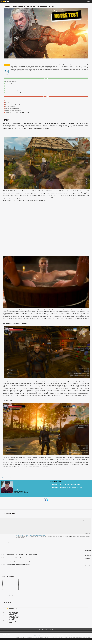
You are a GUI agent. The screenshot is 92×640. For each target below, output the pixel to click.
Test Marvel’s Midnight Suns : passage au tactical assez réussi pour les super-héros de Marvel (68, 487)
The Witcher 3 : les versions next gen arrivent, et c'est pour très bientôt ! (15, 565)
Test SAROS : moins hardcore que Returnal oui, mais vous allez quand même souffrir (14, 606)
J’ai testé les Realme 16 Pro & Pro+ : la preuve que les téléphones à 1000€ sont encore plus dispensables (14, 618)
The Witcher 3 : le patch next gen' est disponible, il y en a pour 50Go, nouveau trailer (17, 558)
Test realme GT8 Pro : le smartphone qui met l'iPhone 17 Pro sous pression (13, 610)
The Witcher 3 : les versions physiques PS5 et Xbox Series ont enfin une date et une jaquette (19, 555)
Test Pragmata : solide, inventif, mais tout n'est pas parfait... (13, 614)
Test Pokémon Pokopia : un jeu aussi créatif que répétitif (13, 622)
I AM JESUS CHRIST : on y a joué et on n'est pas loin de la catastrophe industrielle (65, 485)
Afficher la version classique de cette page (46, 630)
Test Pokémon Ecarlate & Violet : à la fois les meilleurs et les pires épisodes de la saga (66, 488)
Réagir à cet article (6, 478)
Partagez (46, 499)
